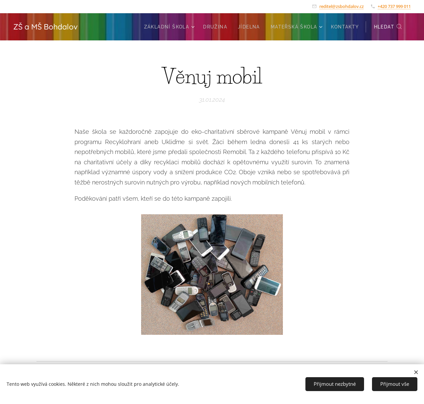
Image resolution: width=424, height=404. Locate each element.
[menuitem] (170, 27)
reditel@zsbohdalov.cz (341, 6)
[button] (388, 27)
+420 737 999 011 (394, 6)
